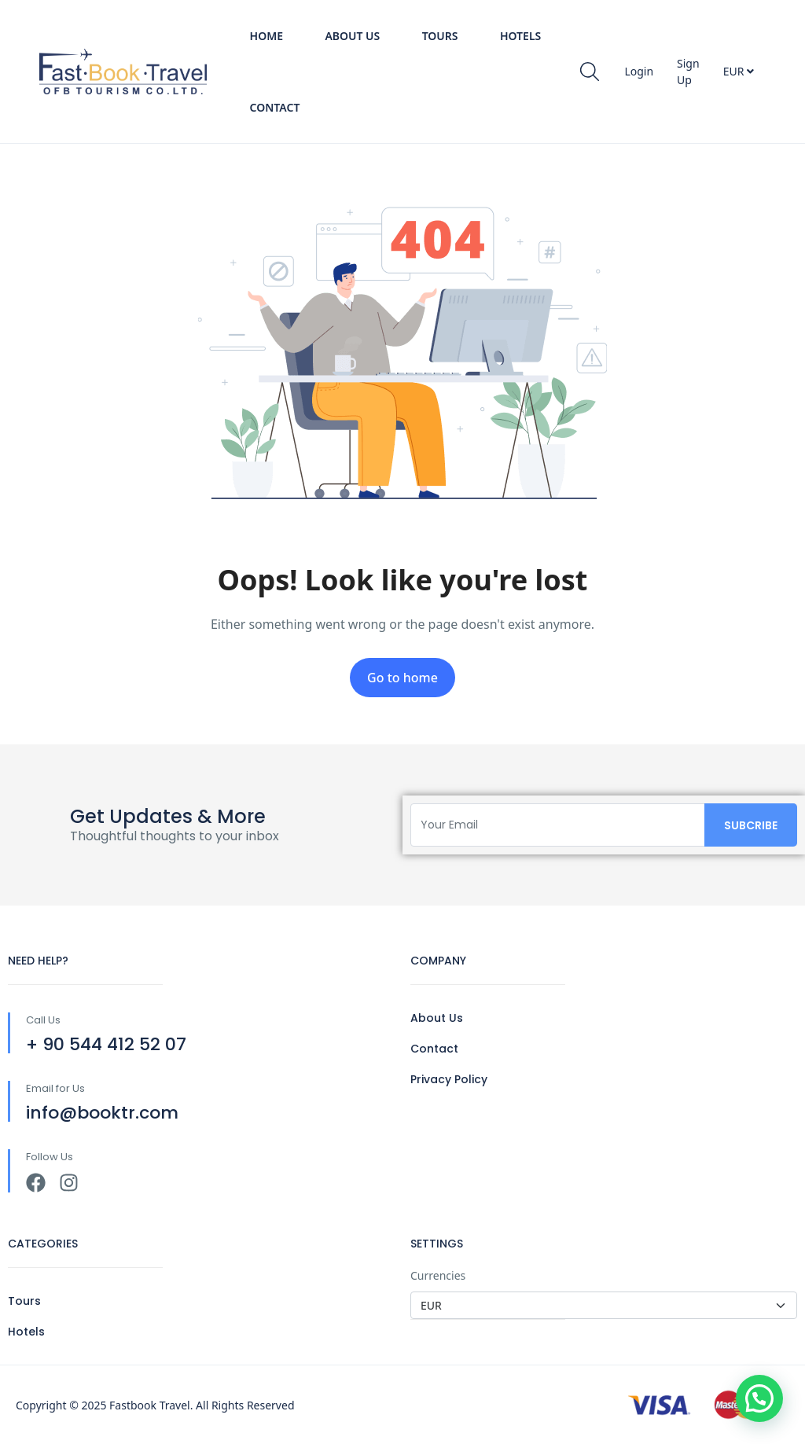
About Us (352, 35)
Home (266, 35)
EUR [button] (738, 71)
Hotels (520, 35)
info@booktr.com (102, 1112)
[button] (759, 1398)
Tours (440, 35)
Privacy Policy (448, 1079)
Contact (275, 107)
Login (638, 71)
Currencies (437, 1275)
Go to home (402, 677)
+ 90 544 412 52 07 (106, 1044)
